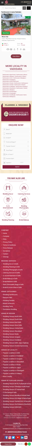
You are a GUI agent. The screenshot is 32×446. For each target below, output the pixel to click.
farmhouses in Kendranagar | (10, 91)
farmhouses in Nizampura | (9, 88)
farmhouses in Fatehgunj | (9, 86)
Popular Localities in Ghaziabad (13, 362)
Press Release (8, 248)
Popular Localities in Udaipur (12, 373)
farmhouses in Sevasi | (8, 83)
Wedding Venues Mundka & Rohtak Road (16, 395)
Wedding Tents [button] (8, 306)
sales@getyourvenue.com (10, 428)
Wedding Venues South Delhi (12, 319)
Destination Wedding (10, 309)
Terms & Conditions (9, 245)
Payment (19, 415)
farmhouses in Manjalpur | (20, 78)
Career (25, 415)
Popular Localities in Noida (12, 365)
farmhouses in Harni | (21, 94)
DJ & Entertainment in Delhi (12, 276)
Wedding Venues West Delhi (12, 325)
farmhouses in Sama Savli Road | (11, 81)
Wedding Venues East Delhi (12, 322)
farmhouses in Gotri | (8, 78)
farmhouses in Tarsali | (22, 88)
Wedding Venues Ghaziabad (12, 331)
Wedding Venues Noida (11, 334)
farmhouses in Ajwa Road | (9, 74)
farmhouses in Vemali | (8, 84)
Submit (17, 167)
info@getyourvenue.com (24, 428)
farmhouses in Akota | (22, 74)
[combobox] (16, 142)
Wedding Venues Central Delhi (13, 328)
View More (16, 56)
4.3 (28, 17)
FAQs (4, 239)
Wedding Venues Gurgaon (11, 337)
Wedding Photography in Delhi (13, 270)
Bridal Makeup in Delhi (10, 278)
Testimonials (16, 414)
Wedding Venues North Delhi (12, 316)
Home (5, 233)
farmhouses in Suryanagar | (9, 93)
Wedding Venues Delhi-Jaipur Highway (16, 343)
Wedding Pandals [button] (9, 300)
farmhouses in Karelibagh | (9, 94)
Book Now (6, 33)
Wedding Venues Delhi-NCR (12, 407)
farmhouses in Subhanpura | (21, 83)
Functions (14, 415)
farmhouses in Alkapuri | (9, 76)
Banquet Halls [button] (7, 297)
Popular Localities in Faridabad (13, 356)
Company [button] (6, 236)
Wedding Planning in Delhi (11, 267)
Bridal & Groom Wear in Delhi (12, 287)
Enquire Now (8, 444)
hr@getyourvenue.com (22, 417)
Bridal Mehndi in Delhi (10, 281)
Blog (11, 414)
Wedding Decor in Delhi (10, 264)
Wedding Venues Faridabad (12, 340)
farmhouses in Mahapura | (9, 96)
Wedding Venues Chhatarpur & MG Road (16, 386)
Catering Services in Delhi (11, 273)
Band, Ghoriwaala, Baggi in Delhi (13, 284)
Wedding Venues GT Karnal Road (14, 389)
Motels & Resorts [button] (9, 303)
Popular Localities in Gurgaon (12, 359)
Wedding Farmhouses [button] (10, 294)
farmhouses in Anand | (20, 84)
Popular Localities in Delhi (11, 353)
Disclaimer (6, 251)
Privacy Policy (7, 242)
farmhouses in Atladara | (9, 89)
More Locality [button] (7, 376)
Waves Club (5, 36)
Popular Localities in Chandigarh (13, 370)
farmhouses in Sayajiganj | (9, 79)
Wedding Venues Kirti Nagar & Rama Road (17, 398)
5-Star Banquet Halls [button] (10, 392)
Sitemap (6, 257)
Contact (5, 254)
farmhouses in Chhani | (21, 76)
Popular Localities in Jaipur (12, 367)
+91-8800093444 (26, 2)
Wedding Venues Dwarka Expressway (15, 346)
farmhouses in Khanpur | (22, 86)
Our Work (23, 414)
